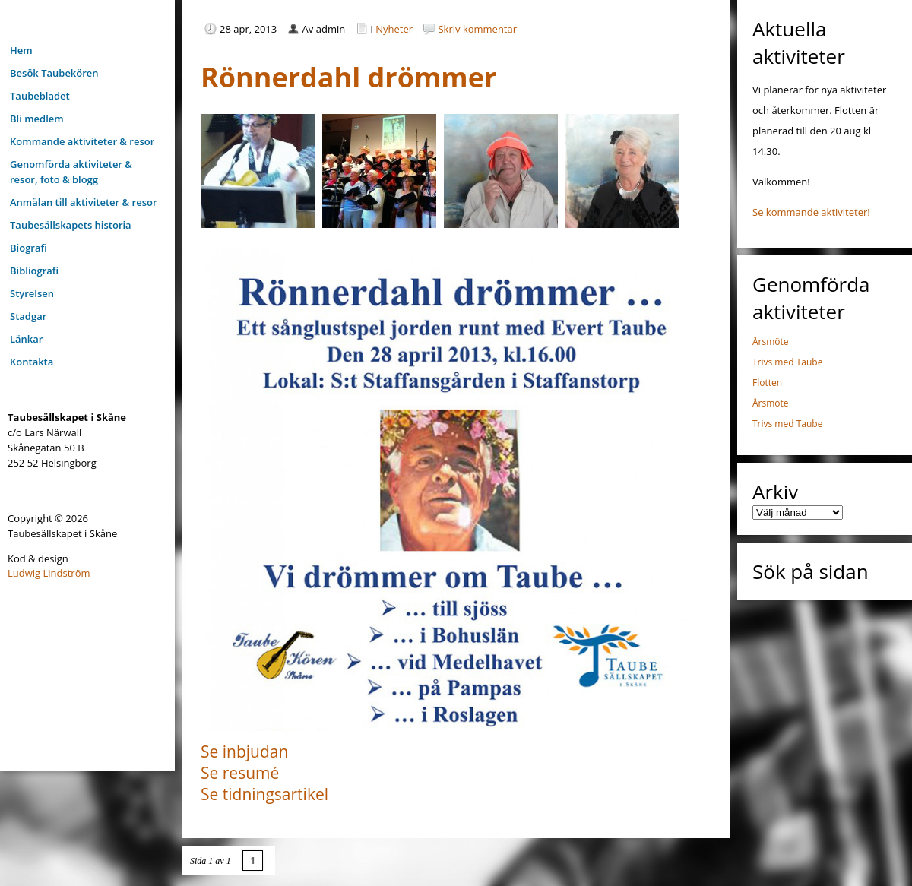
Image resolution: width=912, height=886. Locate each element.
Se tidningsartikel (264, 794)
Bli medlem (37, 118)
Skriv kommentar (477, 29)
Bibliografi (34, 270)
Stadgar (28, 316)
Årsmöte (770, 341)
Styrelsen (32, 293)
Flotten (767, 382)
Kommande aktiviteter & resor (82, 141)
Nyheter (394, 29)
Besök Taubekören (54, 73)
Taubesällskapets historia (70, 225)
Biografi (28, 248)
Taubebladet (40, 96)
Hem (21, 50)
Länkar (26, 339)
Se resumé (240, 772)
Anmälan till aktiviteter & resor (83, 202)
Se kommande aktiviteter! (811, 212)
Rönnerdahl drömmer (348, 77)
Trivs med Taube (787, 362)
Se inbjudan (244, 751)
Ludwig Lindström (49, 573)
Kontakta (31, 362)
